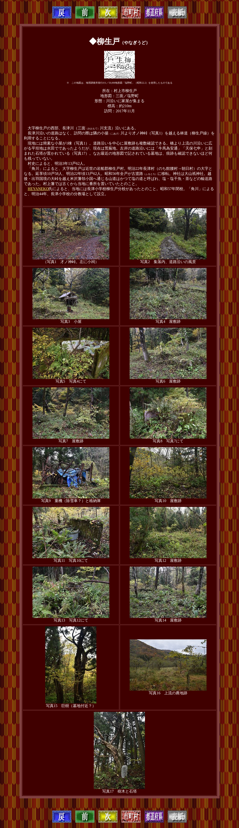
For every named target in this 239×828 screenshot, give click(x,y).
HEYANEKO (38, 189)
